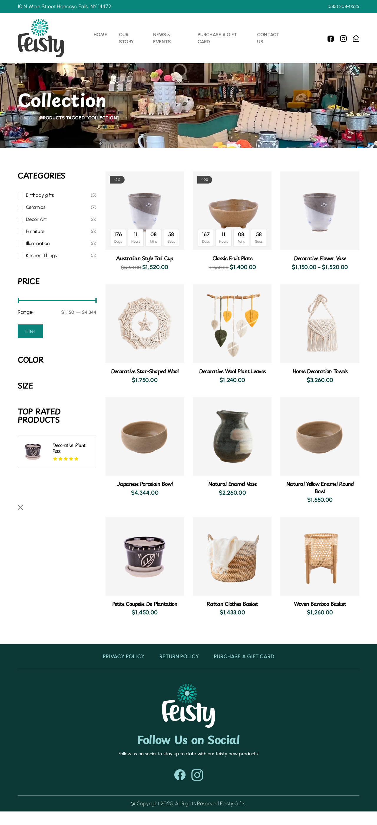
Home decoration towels (320, 370)
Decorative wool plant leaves (232, 374)
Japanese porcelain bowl (144, 490)
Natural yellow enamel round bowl (67, 494)
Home (24, 118)
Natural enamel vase (232, 490)
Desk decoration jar (69, 592)
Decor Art (36, 219)
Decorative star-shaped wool (144, 374)
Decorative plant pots (68, 447)
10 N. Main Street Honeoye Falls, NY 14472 (64, 6)
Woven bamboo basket (319, 610)
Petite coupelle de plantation (145, 613)
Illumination (38, 243)
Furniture (35, 231)
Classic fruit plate (232, 258)
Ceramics (35, 207)
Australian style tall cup (68, 548)
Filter (30, 331)
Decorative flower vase (320, 258)
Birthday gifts (40, 195)
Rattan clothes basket (232, 610)
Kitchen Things (41, 255)
